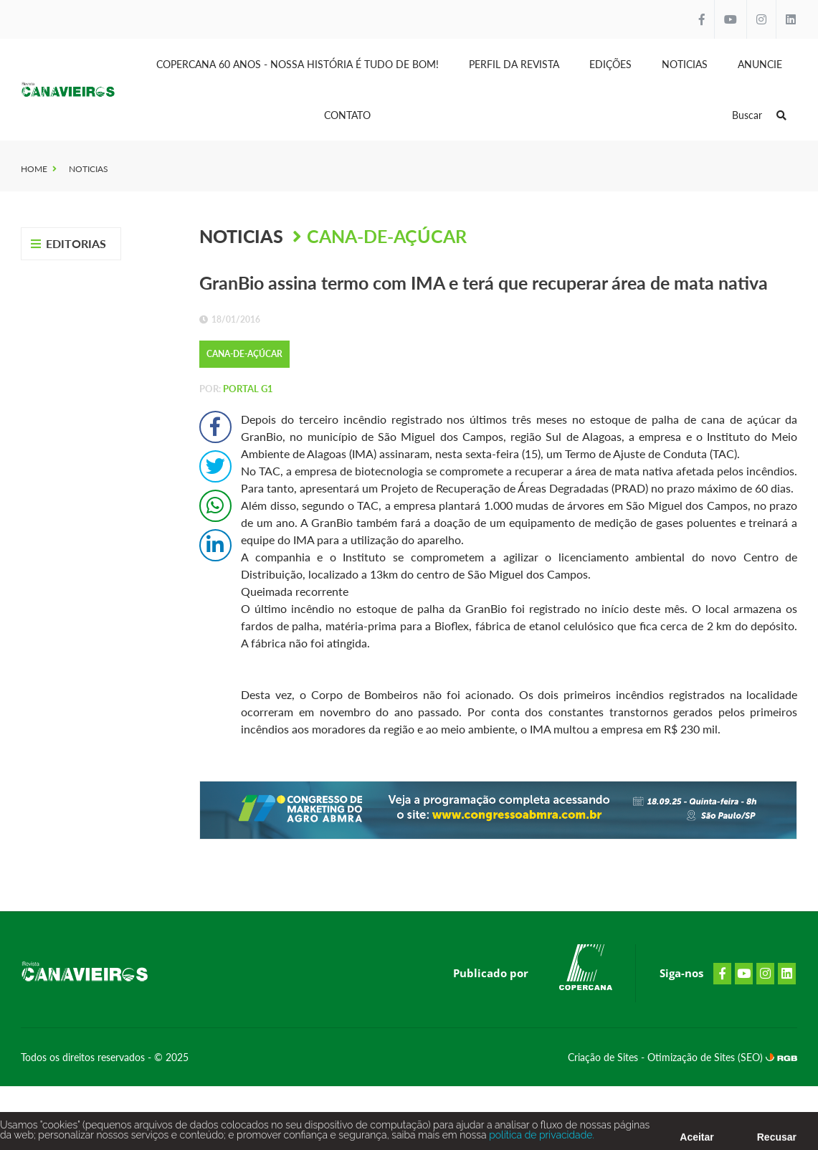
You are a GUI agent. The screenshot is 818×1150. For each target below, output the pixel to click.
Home (34, 168)
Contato (347, 115)
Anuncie (760, 64)
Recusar (776, 1139)
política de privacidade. (540, 1137)
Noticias (685, 64)
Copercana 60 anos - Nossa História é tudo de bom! (297, 64)
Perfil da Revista (514, 64)
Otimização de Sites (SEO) (706, 1057)
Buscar (759, 115)
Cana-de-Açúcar (387, 236)
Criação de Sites (604, 1057)
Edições (610, 64)
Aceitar (696, 1139)
